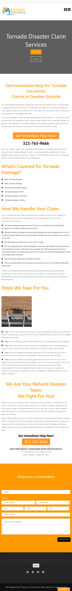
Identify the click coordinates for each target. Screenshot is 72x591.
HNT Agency (22, 587)
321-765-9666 (36, 441)
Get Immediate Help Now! (36, 135)
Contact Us (36, 59)
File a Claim (36, 52)
